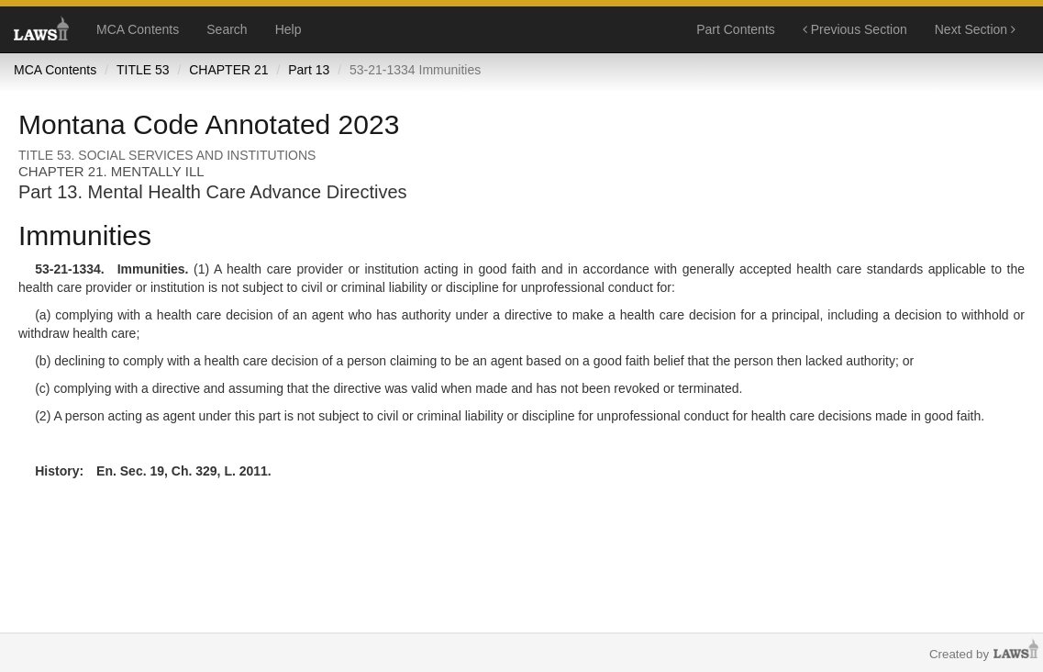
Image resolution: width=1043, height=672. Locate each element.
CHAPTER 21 (228, 69)
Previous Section (855, 29)
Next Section (975, 29)
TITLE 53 (143, 69)
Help (288, 29)
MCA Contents (137, 29)
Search (226, 29)
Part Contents (735, 29)
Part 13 (308, 69)
